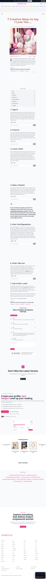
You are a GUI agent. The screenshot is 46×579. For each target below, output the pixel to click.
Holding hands (13, 304)
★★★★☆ (43, 13)
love (2, 13)
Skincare (35, 6)
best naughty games (18, 481)
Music (13, 553)
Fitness (14, 6)
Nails (24, 553)
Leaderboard (15, 429)
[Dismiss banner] (34, 352)
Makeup (17, 6)
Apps (13, 540)
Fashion (2, 546)
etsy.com (25, 287)
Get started (30, 429)
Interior (25, 550)
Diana (12, 56)
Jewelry (36, 550)
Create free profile (5, 411)
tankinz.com (27, 271)
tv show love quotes (25, 477)
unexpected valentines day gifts (9, 479)
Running (41, 6)
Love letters (17, 304)
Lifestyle (2, 551)
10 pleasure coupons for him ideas (13, 477)
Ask (34, 125)
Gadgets (2, 548)
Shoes (36, 555)
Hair (29, 6)
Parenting (2, 555)
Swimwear (36, 557)
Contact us (2, 566)
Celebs (38, 6)
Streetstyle (25, 557)
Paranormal (20, 6)
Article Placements (33, 566)
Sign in (18, 413)
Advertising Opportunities (5, 568)
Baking (32, 6)
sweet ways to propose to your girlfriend (17, 475)
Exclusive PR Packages (19, 568)
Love (13, 551)
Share (33, 56)
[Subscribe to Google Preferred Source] (16, 353)
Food (24, 546)
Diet (24, 544)
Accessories (2, 6)
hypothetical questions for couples (19, 211)
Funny (36, 546)
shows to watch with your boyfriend (24, 479)
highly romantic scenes (32, 475)
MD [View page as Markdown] (19, 56)
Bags (24, 6)
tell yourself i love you (35, 477)
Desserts (13, 544)
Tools (13, 561)
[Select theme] (41, 4)
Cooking (2, 544)
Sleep (9, 6)
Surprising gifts (22, 304)
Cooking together (27, 304)
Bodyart (13, 542)
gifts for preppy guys (27, 481)
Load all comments (14, 315)
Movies (44, 6)
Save (29, 56)
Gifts (24, 548)
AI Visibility (17, 566)
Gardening (14, 548)
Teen (2, 559)
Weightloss (2, 561)
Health (6, 6)
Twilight (25, 559)
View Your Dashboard (14, 411)
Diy (11, 6)
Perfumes (13, 555)
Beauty (2, 542)
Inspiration (14, 550)
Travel (13, 559)
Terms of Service (3, 570)
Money (36, 551)
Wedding (36, 559)
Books (26, 6)
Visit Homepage (23, 526)
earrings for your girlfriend (37, 479)
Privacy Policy (33, 568)
